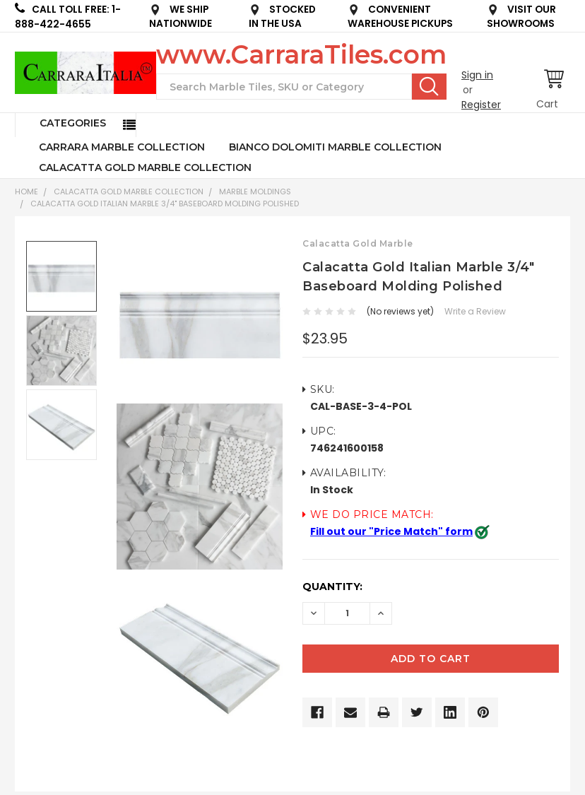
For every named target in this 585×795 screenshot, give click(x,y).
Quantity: (332, 586)
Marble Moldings (255, 191)
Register (481, 105)
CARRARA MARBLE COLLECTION (122, 147)
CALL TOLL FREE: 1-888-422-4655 (68, 16)
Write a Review (475, 311)
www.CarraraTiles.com (301, 54)
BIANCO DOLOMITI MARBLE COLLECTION (335, 147)
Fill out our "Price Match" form (391, 531)
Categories (73, 123)
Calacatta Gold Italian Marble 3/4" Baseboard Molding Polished (164, 203)
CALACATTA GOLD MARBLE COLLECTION (145, 167)
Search (429, 86)
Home (26, 191)
